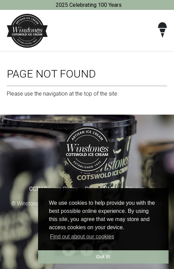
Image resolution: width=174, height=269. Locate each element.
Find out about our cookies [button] (82, 236)
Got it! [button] (103, 256)
